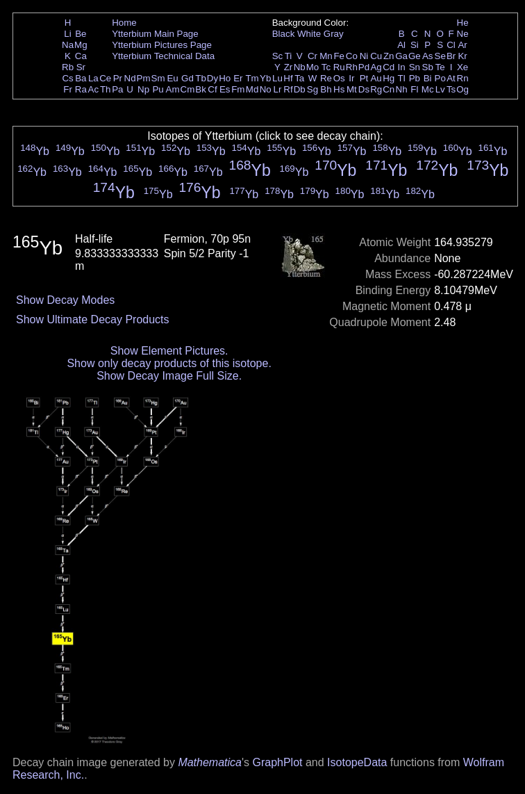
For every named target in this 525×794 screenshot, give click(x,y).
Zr (288, 67)
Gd (187, 78)
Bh (325, 89)
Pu (157, 89)
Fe (338, 56)
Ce (105, 78)
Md (252, 89)
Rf (287, 89)
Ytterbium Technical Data (163, 56)
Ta (299, 78)
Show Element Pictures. (169, 351)
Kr (462, 56)
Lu (277, 78)
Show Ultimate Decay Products (92, 319)
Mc (428, 89)
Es (225, 89)
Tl (402, 78)
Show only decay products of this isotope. (169, 363)
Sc (277, 56)
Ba (80, 78)
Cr (312, 56)
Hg (388, 78)
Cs (67, 78)
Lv (440, 89)
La (93, 78)
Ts (451, 89)
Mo (312, 67)
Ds (363, 89)
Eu (172, 78)
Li (67, 34)
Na (68, 45)
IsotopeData (357, 762)
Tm (251, 78)
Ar (462, 45)
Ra (81, 89)
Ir (351, 78)
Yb (265, 78)
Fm (237, 89)
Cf (212, 89)
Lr (278, 89)
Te (440, 67)
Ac (93, 89)
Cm (188, 89)
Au (375, 78)
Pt (364, 78)
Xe (462, 67)
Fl (414, 89)
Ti (288, 56)
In (402, 67)
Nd (130, 78)
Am (173, 89)
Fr (67, 89)
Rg (376, 89)
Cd (388, 67)
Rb (68, 67)
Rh (352, 67)
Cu (376, 56)
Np (143, 89)
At (451, 78)
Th (105, 89)
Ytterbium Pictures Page (162, 45)
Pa (117, 89)
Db (300, 89)
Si (414, 45)
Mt (352, 89)
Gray (334, 34)
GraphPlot (277, 762)
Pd (363, 67)
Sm (158, 78)
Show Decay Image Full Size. (169, 376)
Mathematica (210, 762)
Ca (81, 56)
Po (440, 78)
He (463, 22)
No (266, 89)
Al (401, 45)
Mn (326, 56)
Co (352, 56)
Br (451, 56)
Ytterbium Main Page (155, 34)
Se (440, 56)
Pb (414, 78)
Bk (200, 89)
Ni (364, 56)
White (309, 34)
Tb (200, 78)
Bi (428, 78)
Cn (388, 89)
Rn (463, 78)
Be (80, 34)
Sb (427, 67)
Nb (300, 67)
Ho (225, 78)
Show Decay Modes (65, 300)
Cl (451, 45)
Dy (212, 78)
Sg (312, 89)
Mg (81, 45)
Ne (463, 34)
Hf (287, 78)
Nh (402, 89)
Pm (144, 78)
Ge (414, 56)
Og (462, 89)
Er (237, 78)
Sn (414, 67)
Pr (117, 78)
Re (326, 78)
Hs (338, 89)
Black (283, 34)
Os (339, 78)
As (427, 56)
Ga (401, 56)
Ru (339, 67)
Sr (80, 67)
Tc (326, 67)
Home (124, 22)
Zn (388, 56)
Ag (375, 67)
